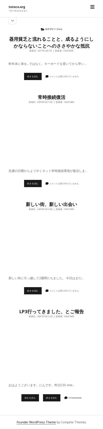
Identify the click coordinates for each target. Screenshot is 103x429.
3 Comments (75, 397)
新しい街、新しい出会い (51, 204)
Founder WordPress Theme (36, 422)
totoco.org (17, 7)
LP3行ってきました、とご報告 (51, 311)
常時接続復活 (51, 97)
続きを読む (34, 77)
